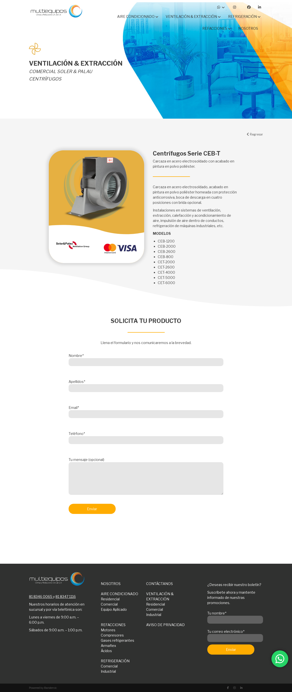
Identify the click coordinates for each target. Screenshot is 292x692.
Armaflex (108, 645)
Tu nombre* (235, 616)
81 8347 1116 (65, 596)
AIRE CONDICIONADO (119, 594)
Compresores (112, 635)
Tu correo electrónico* (235, 634)
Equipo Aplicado (114, 609)
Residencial (110, 599)
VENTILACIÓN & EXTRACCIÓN (160, 596)
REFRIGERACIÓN (115, 661)
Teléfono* (146, 436)
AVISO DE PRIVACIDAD (165, 625)
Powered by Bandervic (43, 688)
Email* (146, 410)
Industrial (153, 614)
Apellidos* (146, 384)
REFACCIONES (113, 625)
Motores (108, 630)
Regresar (255, 134)
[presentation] (106, 530)
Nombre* (146, 358)
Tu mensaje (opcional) (146, 476)
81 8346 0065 (40, 596)
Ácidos (106, 651)
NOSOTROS (111, 584)
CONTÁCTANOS (159, 584)
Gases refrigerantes (117, 640)
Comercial (109, 604)
